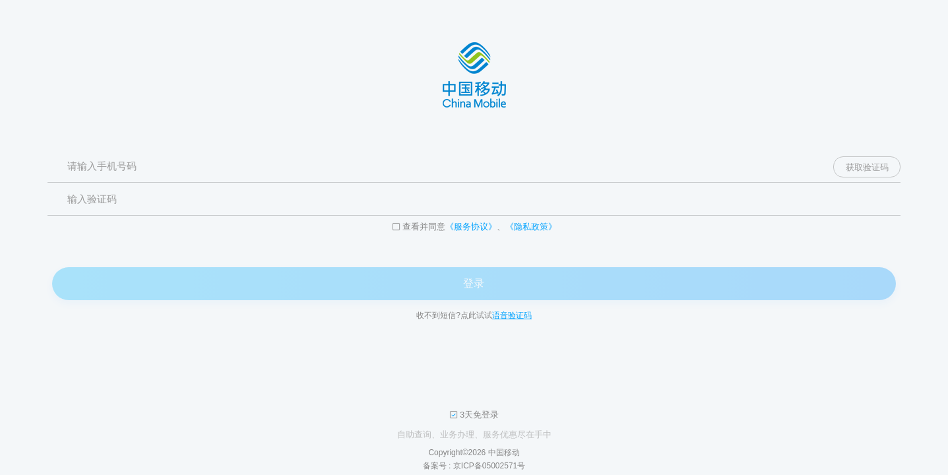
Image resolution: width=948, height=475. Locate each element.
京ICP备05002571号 (489, 465)
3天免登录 (479, 415)
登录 (473, 283)
